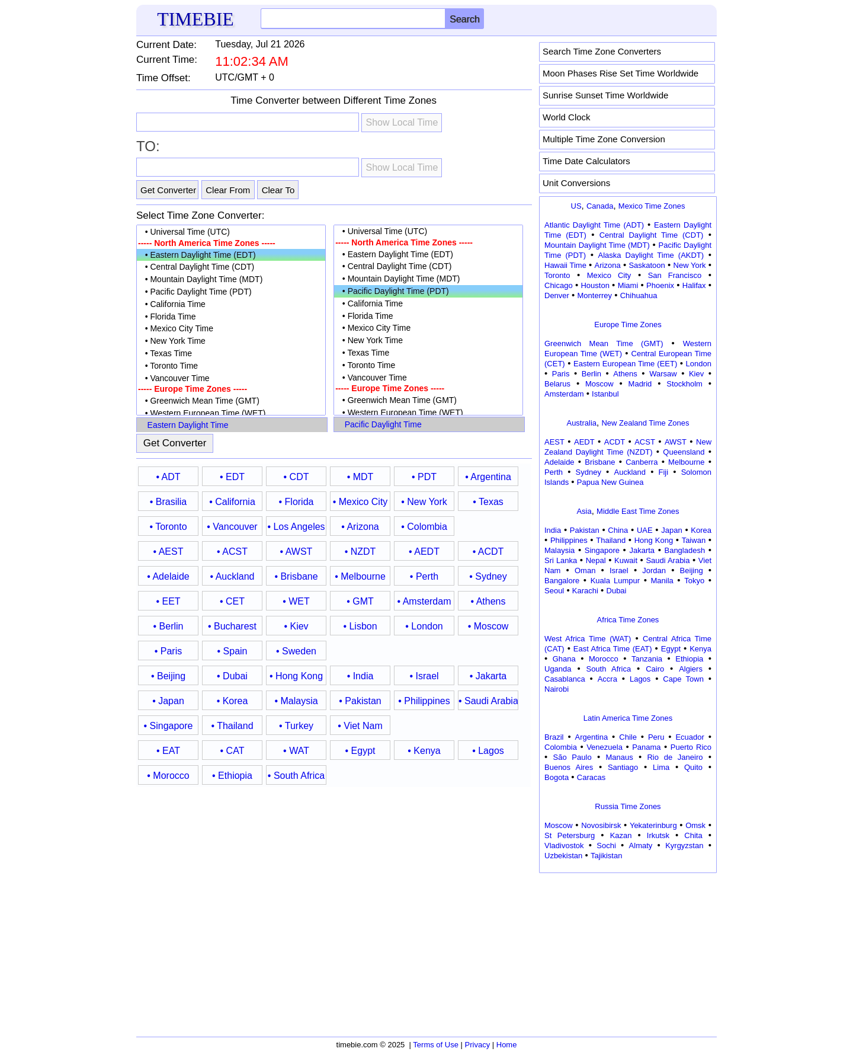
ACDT (614, 441)
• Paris (168, 651)
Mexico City (609, 275)
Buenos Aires (568, 767)
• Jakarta (488, 676)
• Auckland (232, 576)
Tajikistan (606, 855)
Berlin (591, 373)
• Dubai (232, 676)
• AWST (296, 551)
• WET (296, 601)
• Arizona (360, 527)
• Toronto (168, 527)
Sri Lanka (560, 560)
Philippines (569, 540)
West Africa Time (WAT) (587, 638)
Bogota (556, 777)
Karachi (585, 590)
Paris (561, 373)
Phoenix (660, 285)
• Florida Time (231, 317)
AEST (554, 441)
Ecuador (689, 737)
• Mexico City (360, 502)
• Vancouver (232, 527)
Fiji (664, 472)
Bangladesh (684, 550)
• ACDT (488, 551)
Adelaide (559, 462)
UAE (645, 530)
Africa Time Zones (628, 619)
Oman (585, 570)
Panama (646, 747)
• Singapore (168, 726)
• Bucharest (232, 626)
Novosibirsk (601, 825)
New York (690, 265)
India (552, 530)
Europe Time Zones (627, 324)
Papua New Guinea (610, 482)
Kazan (621, 835)
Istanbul (605, 393)
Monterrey (595, 295)
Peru (656, 737)
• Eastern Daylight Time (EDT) (231, 255)
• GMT (360, 601)
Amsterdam (563, 393)
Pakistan (584, 530)
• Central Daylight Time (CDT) (231, 267)
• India (360, 676)
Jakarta (642, 550)
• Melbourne (360, 576)
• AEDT (424, 551)
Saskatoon (646, 265)
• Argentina (488, 477)
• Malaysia (296, 701)
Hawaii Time (565, 265)
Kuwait (625, 560)
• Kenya (424, 751)
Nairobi (556, 689)
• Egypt (360, 751)
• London (423, 626)
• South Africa (296, 776)
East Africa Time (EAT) (612, 648)
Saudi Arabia (668, 560)
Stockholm (684, 383)
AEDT (584, 441)
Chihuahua (639, 295)
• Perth (424, 576)
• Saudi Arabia (488, 701)
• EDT (232, 477)
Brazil (554, 737)
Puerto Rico (691, 747)
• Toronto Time (231, 366)
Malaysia (559, 550)
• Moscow (488, 626)
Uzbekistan (563, 855)
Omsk (695, 825)
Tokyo (694, 580)
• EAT (168, 751)
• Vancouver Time (231, 378)
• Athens (488, 601)
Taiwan (694, 540)
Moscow (599, 383)
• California (232, 502)
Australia (581, 422)
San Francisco (674, 275)
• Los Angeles (296, 527)
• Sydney (487, 576)
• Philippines (424, 701)
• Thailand (232, 726)
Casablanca (564, 679)
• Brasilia (168, 502)
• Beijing (168, 676)
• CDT (296, 477)
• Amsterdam (424, 601)
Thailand (611, 540)
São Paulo (572, 757)
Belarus (557, 383)
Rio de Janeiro (675, 757)
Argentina (591, 737)
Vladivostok (563, 845)
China (618, 530)
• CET (232, 601)
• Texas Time (231, 353)
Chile (628, 737)
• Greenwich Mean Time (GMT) (231, 401)
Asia (583, 511)
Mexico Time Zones (651, 206)
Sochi (606, 845)
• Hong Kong (296, 676)
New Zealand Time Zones (645, 422)
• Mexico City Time (231, 328)
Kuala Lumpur (615, 580)
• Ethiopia (232, 776)
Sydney (588, 472)
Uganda (558, 668)
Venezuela (604, 747)
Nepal (596, 560)
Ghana (564, 658)
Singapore (602, 550)
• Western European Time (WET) (231, 413)
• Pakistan (360, 701)
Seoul (554, 590)
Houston (595, 285)
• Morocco (168, 776)
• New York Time (231, 341)
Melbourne (686, 462)
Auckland (630, 472)
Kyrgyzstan (684, 845)
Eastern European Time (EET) (625, 363)
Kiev (696, 373)
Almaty (641, 845)
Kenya (700, 648)
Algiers (691, 668)
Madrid (640, 383)
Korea (701, 530)
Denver (556, 295)
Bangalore (561, 580)
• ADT (168, 477)
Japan (671, 530)
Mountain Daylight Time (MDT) (597, 245)
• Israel (423, 676)
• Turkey (296, 726)
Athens (625, 373)
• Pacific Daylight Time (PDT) (231, 292)
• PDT (424, 477)
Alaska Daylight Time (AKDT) (651, 255)
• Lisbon (360, 626)
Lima (661, 767)
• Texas (488, 502)
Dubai (617, 590)
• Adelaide (168, 576)
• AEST (168, 551)
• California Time (231, 304)
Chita (693, 835)
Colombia (560, 747)
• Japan (168, 701)
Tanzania (646, 658)
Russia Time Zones (627, 806)
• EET (168, 601)
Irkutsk (658, 835)
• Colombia (424, 527)
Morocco (603, 658)
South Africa (608, 668)
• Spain (232, 651)
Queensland (683, 452)
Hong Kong (654, 540)
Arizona (608, 265)
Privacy (477, 1044)
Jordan (654, 570)
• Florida (296, 502)
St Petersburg (569, 835)
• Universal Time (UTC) (231, 232)
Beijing (691, 570)
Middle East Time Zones (638, 511)
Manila (661, 580)
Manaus (619, 757)
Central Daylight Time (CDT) (651, 235)
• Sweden (296, 651)
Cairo (655, 668)
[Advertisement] (628, 951)
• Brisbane (296, 576)
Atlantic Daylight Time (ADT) (594, 224)
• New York (424, 502)
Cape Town (683, 679)
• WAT (296, 751)
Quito (693, 767)
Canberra (642, 462)
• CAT (232, 751)
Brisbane (600, 462)
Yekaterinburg (653, 825)
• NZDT (360, 551)
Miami (628, 285)
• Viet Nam (360, 726)
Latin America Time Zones (627, 718)
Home (506, 1044)
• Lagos (488, 751)
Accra (607, 679)
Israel (619, 570)
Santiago (623, 767)
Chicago (558, 285)
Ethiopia (689, 658)
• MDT (360, 477)
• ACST (232, 551)
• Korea (232, 701)
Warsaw (662, 373)
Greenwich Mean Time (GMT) (603, 343)
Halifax (694, 285)
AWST (676, 441)
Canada (600, 206)
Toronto (557, 275)
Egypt (671, 648)
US (576, 206)
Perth (553, 472)
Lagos (640, 679)
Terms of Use (435, 1044)
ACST (644, 441)
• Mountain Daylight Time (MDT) (231, 279)
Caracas (591, 777)
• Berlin (168, 626)
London (698, 363)
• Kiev (296, 626)
